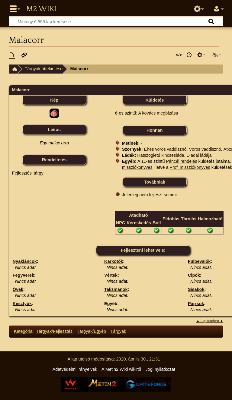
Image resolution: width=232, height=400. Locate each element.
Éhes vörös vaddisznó (165, 149)
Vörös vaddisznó (205, 149)
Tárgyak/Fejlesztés (54, 331)
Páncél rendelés (181, 161)
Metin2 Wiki (41, 9)
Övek (18, 289)
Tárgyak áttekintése (44, 68)
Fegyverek (23, 275)
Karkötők (113, 261)
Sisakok (196, 289)
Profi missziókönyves (189, 167)
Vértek (111, 275)
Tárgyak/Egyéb (91, 331)
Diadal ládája (198, 155)
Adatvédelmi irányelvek (75, 369)
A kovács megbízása (158, 113)
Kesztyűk (22, 303)
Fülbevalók (199, 261)
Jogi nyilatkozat (160, 369)
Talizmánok (115, 289)
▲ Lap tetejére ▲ (209, 321)
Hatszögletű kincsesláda (160, 155)
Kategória (23, 331)
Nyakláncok (25, 261)
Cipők (194, 275)
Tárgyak (118, 331)
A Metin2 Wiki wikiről (121, 369)
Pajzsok (196, 303)
